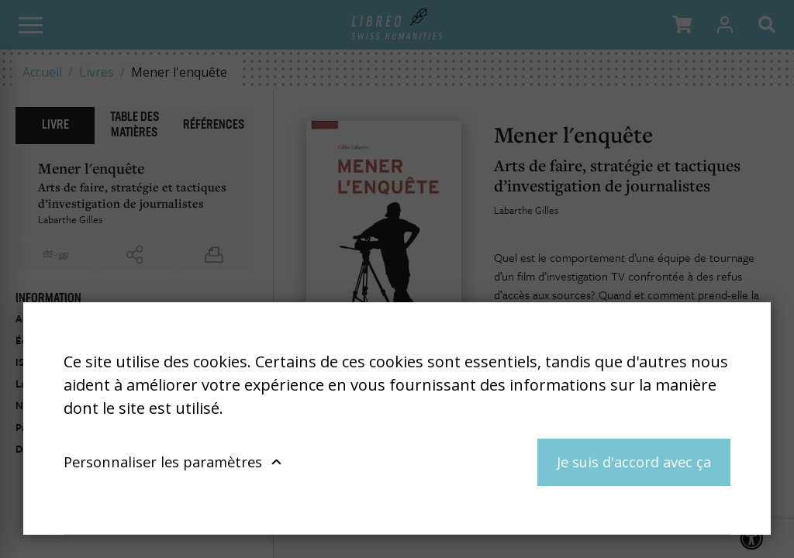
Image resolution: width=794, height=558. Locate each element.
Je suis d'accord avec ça (634, 461)
